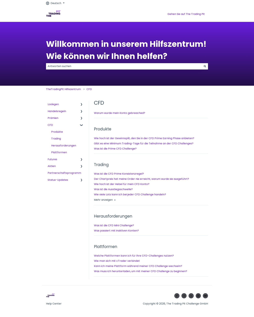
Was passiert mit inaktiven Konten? (116, 230)
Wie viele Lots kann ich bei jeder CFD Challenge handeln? (130, 194)
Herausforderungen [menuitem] (63, 145)
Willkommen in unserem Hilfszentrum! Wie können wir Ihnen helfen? (126, 50)
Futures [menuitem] (52, 159)
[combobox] (124, 66)
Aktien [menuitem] (52, 166)
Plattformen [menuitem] (59, 152)
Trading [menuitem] (56, 138)
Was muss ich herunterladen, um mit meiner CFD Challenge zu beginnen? (140, 271)
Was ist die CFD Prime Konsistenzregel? (119, 174)
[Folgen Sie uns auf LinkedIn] (198, 295)
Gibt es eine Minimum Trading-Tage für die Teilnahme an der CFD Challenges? (143, 143)
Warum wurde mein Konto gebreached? (119, 113)
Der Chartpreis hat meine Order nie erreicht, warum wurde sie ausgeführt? (141, 179)
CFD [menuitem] (50, 125)
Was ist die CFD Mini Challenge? (114, 225)
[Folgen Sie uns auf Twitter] (191, 295)
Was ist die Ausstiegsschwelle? (113, 189)
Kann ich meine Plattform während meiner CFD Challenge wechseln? (138, 266)
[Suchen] (205, 66)
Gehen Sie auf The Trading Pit (186, 14)
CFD (89, 89)
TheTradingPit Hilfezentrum (63, 89)
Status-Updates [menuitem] (58, 180)
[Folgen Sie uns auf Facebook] (176, 295)
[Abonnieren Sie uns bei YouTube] (205, 295)
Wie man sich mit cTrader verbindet (117, 261)
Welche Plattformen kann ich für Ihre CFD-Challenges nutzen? (134, 256)
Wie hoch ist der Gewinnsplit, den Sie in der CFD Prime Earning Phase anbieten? (144, 138)
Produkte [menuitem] (57, 132)
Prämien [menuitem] (53, 118)
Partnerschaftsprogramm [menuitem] (64, 173)
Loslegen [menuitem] (53, 104)
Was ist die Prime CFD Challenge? (115, 148)
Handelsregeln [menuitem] (57, 111)
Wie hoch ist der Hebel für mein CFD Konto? (121, 184)
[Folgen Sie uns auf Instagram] (184, 295)
